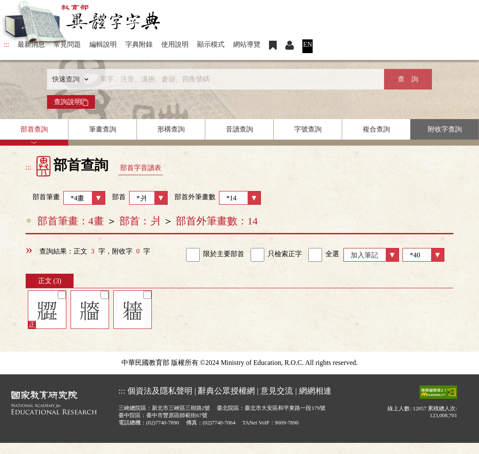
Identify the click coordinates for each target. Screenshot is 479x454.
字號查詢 (308, 129)
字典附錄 (139, 44)
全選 (323, 255)
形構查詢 (171, 129)
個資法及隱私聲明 (159, 390)
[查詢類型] (68, 79)
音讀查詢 (239, 129)
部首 (140, 198)
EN (307, 44)
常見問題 (67, 44)
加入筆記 (364, 255)
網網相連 (315, 390)
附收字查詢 (445, 129)
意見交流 (276, 390)
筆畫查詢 (102, 129)
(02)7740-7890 (162, 423)
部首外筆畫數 (217, 198)
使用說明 (175, 44)
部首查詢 (34, 129)
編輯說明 (103, 44)
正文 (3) (50, 280)
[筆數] (423, 255)
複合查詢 (376, 129)
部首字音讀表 (140, 167)
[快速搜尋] (236, 79)
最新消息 (31, 44)
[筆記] (62, 295)
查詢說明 (71, 102)
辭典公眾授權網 (226, 390)
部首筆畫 (65, 198)
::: (6, 44)
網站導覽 (246, 44)
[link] (193, 255)
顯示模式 (211, 44)
